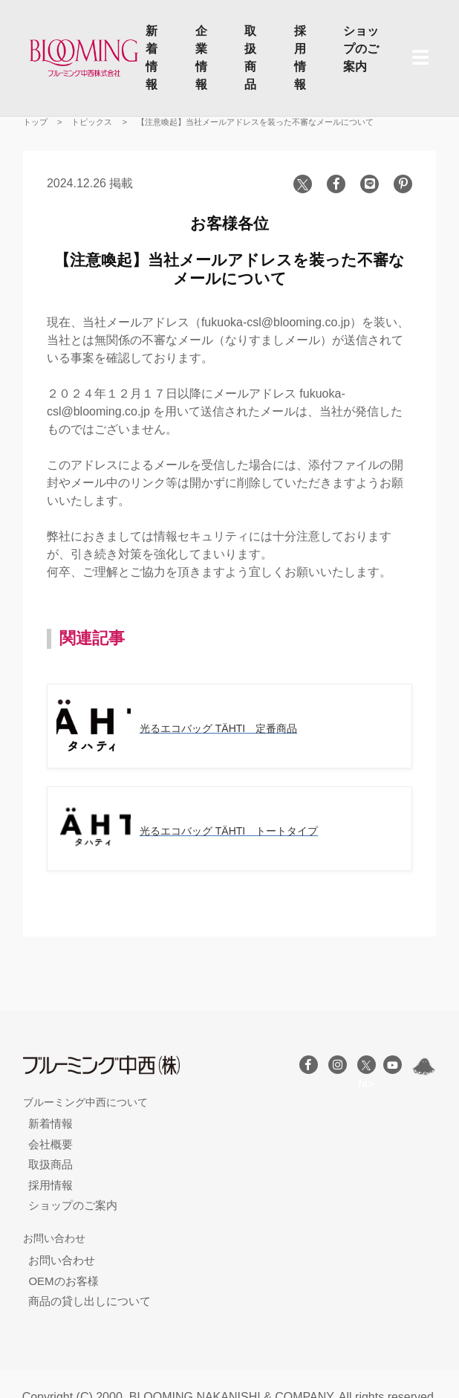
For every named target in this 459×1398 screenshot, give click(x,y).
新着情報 (151, 58)
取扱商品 (250, 58)
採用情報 (300, 58)
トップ (35, 121)
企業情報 (201, 58)
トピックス (91, 121)
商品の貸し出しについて (89, 1301)
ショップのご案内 (361, 49)
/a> (366, 1067)
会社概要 (50, 1144)
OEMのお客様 (63, 1281)
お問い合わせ (61, 1260)
